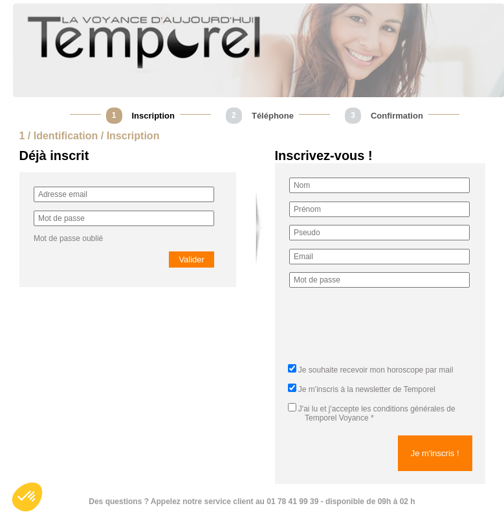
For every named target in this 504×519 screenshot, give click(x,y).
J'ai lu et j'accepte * (371, 413)
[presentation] (387, 330)
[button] (27, 497)
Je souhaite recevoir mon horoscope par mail (375, 370)
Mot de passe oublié (68, 238)
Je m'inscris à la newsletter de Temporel (366, 389)
